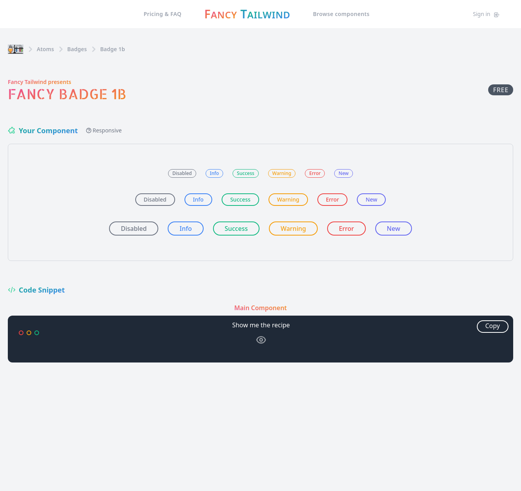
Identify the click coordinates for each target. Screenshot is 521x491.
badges (77, 49)
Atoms (45, 49)
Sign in (486, 14)
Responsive (104, 130)
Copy (492, 325)
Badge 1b (112, 49)
